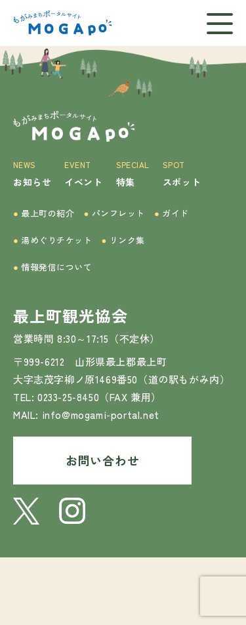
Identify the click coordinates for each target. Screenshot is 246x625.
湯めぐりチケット (52, 240)
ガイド (171, 213)
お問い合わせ (102, 460)
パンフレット (115, 213)
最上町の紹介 (44, 213)
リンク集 (123, 240)
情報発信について (52, 266)
